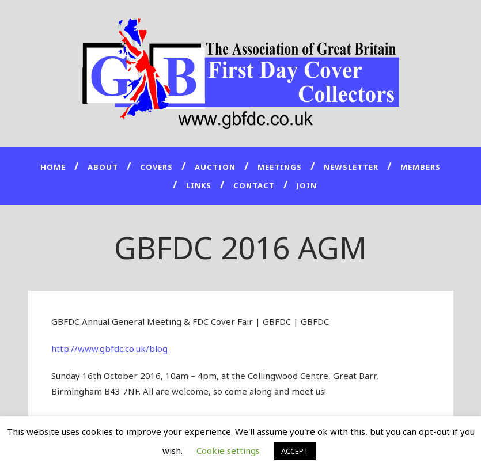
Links (198, 185)
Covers (156, 167)
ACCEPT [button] (295, 451)
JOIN (307, 185)
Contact (254, 185)
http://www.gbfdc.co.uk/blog (109, 348)
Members (420, 167)
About (103, 167)
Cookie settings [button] (228, 450)
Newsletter (351, 167)
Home (53, 167)
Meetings (279, 167)
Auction (215, 167)
